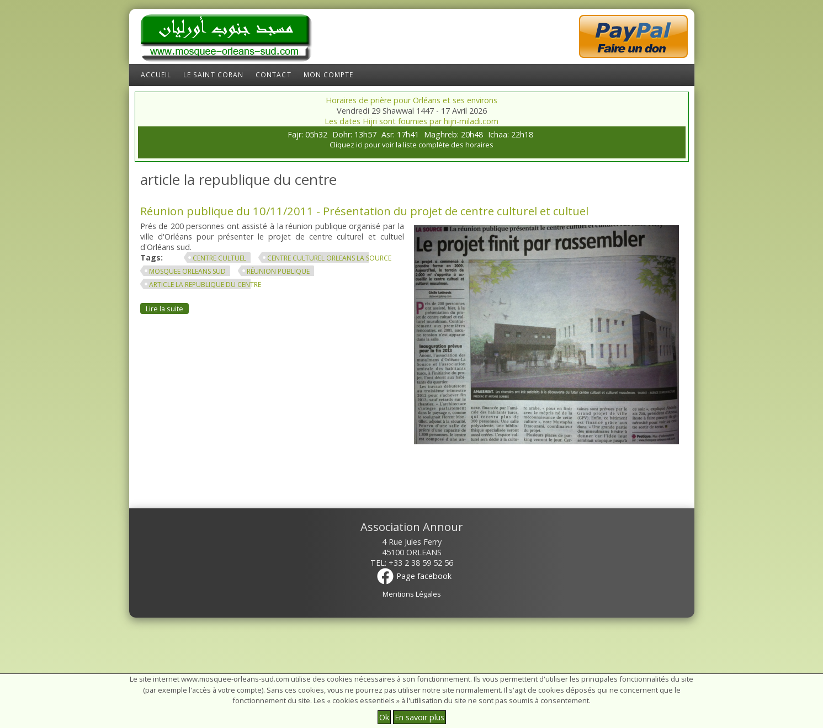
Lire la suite (167, 308)
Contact (273, 74)
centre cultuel (219, 258)
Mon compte (329, 74)
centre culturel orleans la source (329, 258)
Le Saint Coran (213, 74)
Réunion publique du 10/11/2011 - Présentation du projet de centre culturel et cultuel (364, 211)
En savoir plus (419, 717)
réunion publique (278, 271)
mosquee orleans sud (187, 271)
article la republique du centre (205, 284)
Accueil (156, 74)
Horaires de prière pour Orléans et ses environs (411, 100)
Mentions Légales (412, 594)
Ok (384, 717)
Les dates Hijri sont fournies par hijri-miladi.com (411, 121)
